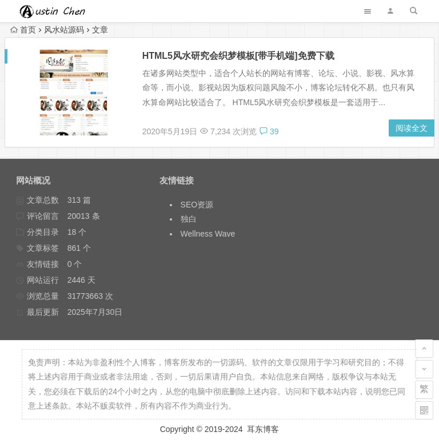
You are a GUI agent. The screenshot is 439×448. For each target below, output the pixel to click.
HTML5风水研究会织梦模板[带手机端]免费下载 (238, 56)
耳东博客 (263, 429)
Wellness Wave (208, 233)
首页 (23, 29)
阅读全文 (412, 128)
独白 (189, 218)
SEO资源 (197, 204)
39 (269, 131)
